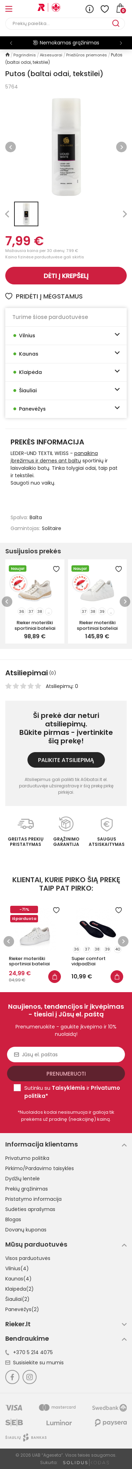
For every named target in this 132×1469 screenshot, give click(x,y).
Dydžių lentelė (22, 1178)
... (49, 612)
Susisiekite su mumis (34, 1362)
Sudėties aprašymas (30, 1209)
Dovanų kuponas (25, 1229)
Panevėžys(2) (22, 1309)
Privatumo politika (27, 1158)
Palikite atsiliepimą (66, 760)
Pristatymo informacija (33, 1199)
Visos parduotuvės (27, 1258)
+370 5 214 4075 (29, 1352)
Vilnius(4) (17, 1268)
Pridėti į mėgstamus (44, 296)
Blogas (13, 1219)
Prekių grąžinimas (26, 1188)
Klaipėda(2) (19, 1288)
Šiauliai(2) (17, 1299)
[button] (121, 43)
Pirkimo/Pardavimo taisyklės (39, 1168)
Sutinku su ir (72, 1092)
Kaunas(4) (18, 1278)
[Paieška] (58, 24)
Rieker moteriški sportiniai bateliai (34, 625)
